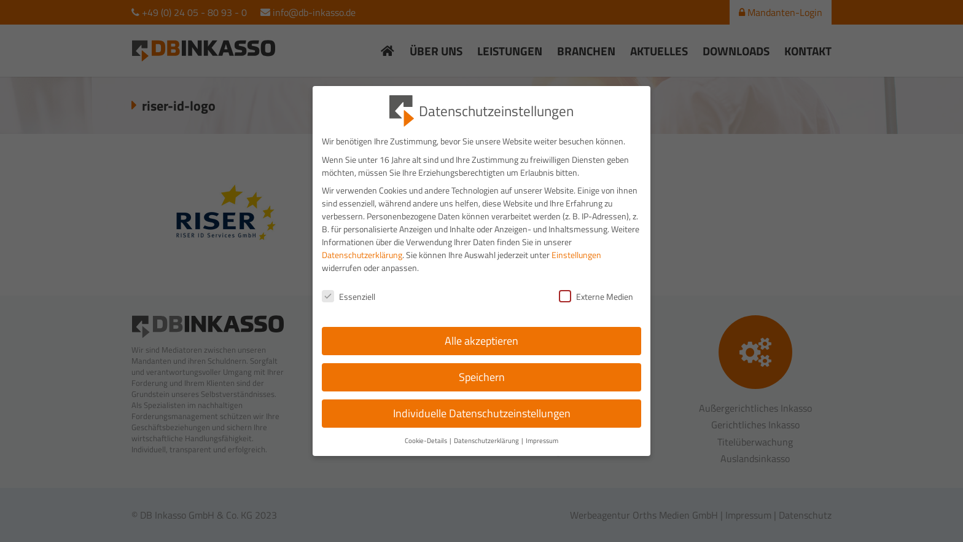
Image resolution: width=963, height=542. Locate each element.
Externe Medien (596, 309)
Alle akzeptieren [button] (481, 353)
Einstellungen (576, 267)
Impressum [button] (542, 453)
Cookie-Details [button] (426, 453)
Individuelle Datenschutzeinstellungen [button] (482, 425)
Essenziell (348, 309)
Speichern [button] (482, 389)
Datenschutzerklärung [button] (487, 453)
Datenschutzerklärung (362, 267)
